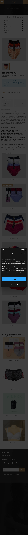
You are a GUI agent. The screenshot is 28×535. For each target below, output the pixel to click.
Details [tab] (14, 253)
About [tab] (23, 253)
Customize (14, 284)
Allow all (14, 279)
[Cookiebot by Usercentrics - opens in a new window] (20, 250)
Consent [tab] (5, 253)
